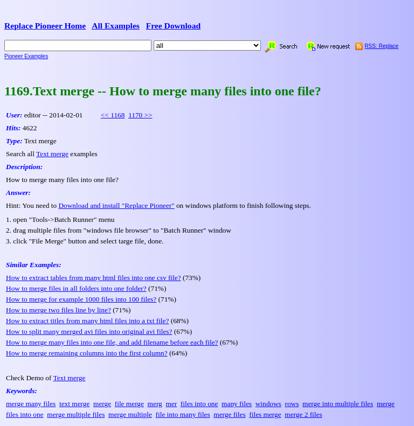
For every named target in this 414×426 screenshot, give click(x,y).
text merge (74, 404)
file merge (129, 404)
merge (102, 404)
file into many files (183, 414)
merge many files (31, 404)
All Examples (116, 25)
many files (237, 404)
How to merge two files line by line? (58, 310)
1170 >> (140, 115)
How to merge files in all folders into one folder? (76, 288)
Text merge (52, 154)
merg (155, 404)
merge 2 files (303, 414)
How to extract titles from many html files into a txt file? (87, 321)
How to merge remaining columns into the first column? (87, 353)
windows (268, 404)
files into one (199, 404)
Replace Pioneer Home (45, 25)
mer (171, 404)
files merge (265, 414)
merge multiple (130, 414)
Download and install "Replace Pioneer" (116, 205)
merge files (229, 414)
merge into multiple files (337, 404)
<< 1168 (113, 115)
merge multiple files (76, 414)
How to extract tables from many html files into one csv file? (93, 278)
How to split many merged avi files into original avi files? (89, 331)
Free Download (173, 25)
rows (292, 404)
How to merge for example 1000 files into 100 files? (81, 299)
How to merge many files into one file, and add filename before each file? (112, 342)
